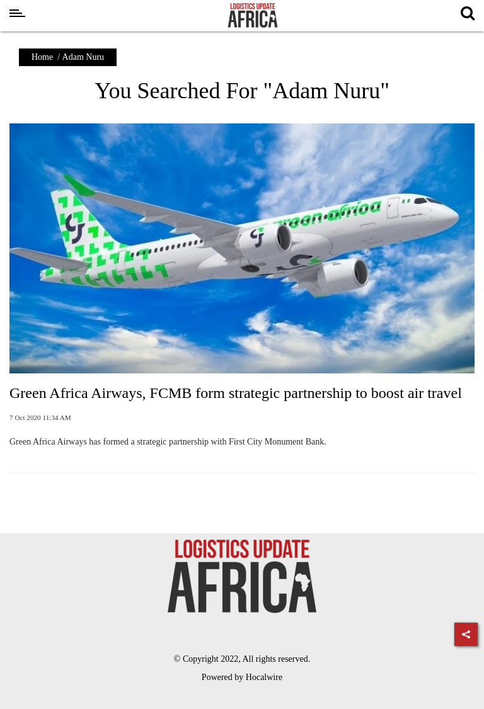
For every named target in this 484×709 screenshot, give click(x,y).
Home (42, 57)
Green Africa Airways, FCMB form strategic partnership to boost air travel (235, 393)
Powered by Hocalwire (242, 677)
